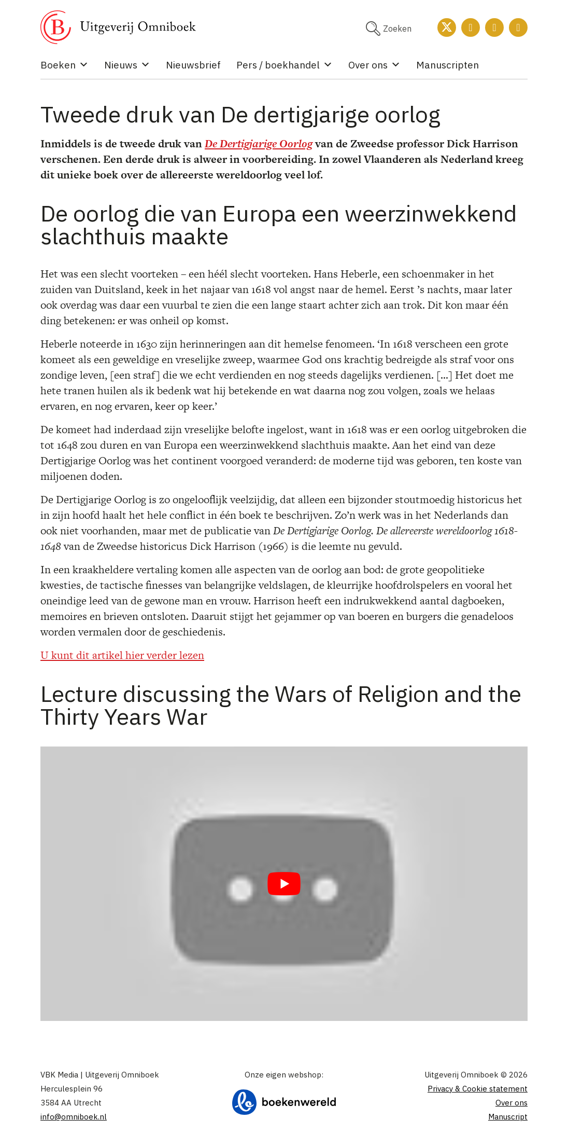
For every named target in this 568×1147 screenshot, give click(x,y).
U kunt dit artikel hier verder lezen (122, 654)
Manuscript (508, 1117)
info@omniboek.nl (73, 1117)
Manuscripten (447, 65)
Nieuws (127, 65)
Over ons (374, 65)
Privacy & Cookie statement (478, 1089)
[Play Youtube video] (284, 884)
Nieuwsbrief (193, 65)
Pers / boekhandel (284, 65)
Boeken (64, 65)
